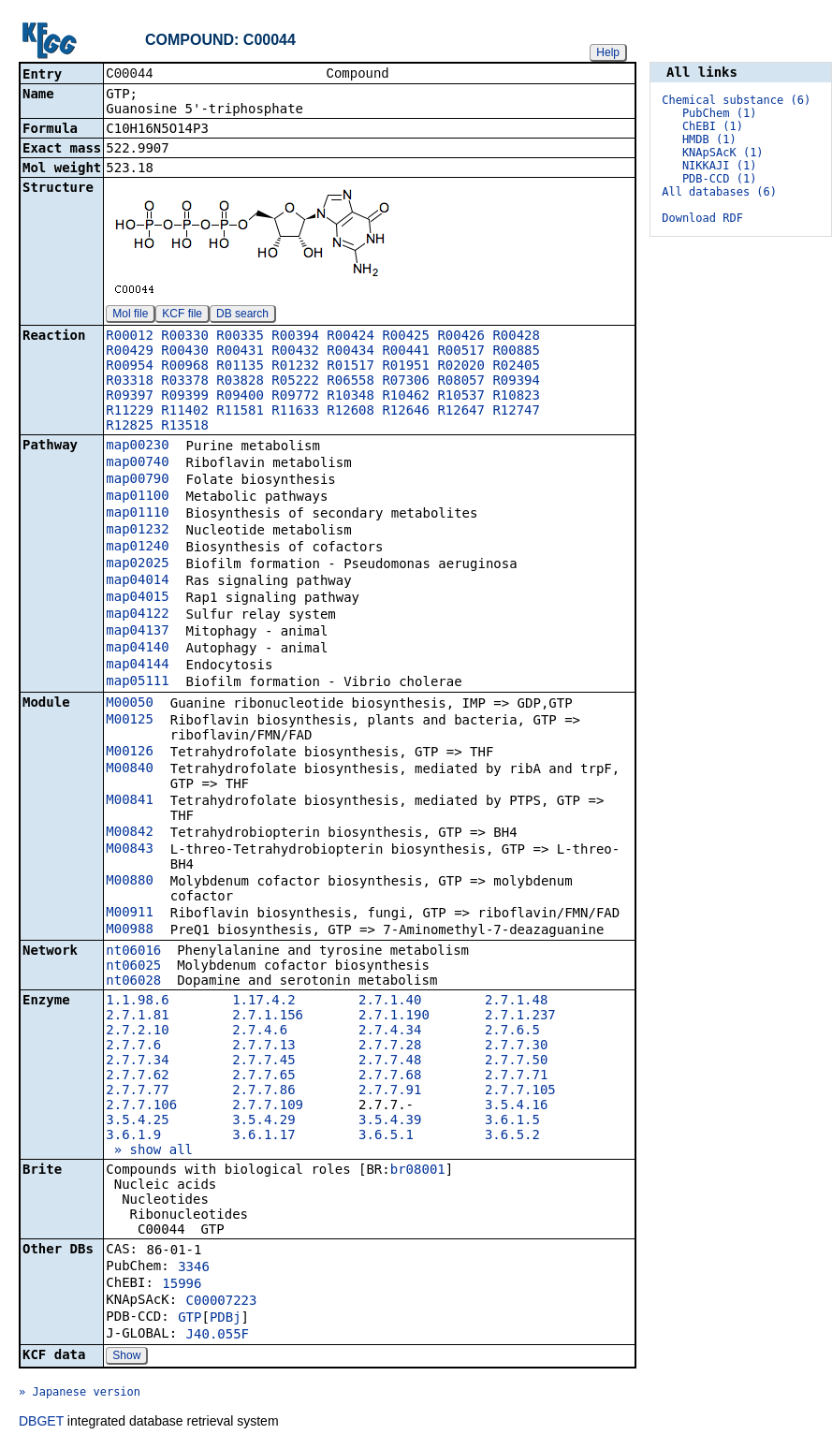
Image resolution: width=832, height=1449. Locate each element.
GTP (189, 1318)
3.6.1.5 (512, 1121)
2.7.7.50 (516, 1061)
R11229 (129, 411)
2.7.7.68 (389, 1076)
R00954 (129, 366)
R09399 (185, 396)
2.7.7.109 (267, 1106)
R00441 (406, 351)
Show (126, 1357)
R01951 (406, 366)
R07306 (406, 381)
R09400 (240, 396)
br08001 (417, 1171)
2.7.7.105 (520, 1091)
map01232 (137, 530)
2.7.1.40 (389, 1001)
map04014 (137, 581)
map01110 (137, 513)
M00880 (129, 881)
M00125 (129, 720)
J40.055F (217, 1335)
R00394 (295, 336)
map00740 (137, 463)
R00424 (350, 336)
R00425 (406, 336)
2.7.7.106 (141, 1106)
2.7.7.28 (389, 1046)
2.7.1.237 (520, 1016)
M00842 (129, 833)
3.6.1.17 (263, 1136)
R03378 (185, 381)
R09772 (295, 396)
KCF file (182, 315)
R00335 (240, 336)
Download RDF (702, 218)
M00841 (129, 801)
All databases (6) (719, 191)
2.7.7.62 (137, 1076)
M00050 (129, 703)
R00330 (185, 336)
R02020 (461, 366)
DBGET (41, 1422)
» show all (149, 1151)
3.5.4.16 (516, 1106)
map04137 (137, 631)
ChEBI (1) (712, 126)
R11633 (295, 411)
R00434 (350, 351)
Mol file (130, 315)
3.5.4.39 (389, 1121)
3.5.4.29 (263, 1121)
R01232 (295, 366)
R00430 (185, 351)
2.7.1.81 (137, 1016)
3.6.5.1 (386, 1136)
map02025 (137, 564)
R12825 (129, 426)
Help (608, 52)
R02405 (516, 366)
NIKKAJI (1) (719, 165)
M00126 (129, 752)
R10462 (406, 396)
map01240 (137, 547)
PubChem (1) (719, 113)
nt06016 (133, 951)
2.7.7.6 (133, 1046)
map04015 (137, 598)
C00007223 (221, 1302)
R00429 (129, 351)
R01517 (350, 366)
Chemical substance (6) (736, 100)
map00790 (137, 480)
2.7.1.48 (516, 1001)
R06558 (350, 381)
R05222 (295, 381)
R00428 (516, 336)
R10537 (461, 396)
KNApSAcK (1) (723, 152)
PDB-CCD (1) (719, 178)
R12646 (406, 411)
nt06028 (133, 981)
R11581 (240, 411)
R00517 (461, 351)
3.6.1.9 (133, 1136)
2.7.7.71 (516, 1076)
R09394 (516, 381)
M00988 (129, 930)
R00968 (185, 366)
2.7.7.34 (137, 1061)
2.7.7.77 (137, 1091)
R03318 (129, 381)
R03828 (240, 381)
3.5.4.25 (137, 1121)
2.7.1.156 (267, 1016)
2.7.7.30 (516, 1046)
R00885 (516, 351)
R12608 (350, 411)
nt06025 (133, 966)
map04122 (137, 614)
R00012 (129, 336)
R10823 (516, 396)
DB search (242, 315)
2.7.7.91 (389, 1091)
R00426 (461, 336)
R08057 (461, 381)
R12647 (461, 411)
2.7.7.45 (263, 1061)
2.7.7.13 (263, 1046)
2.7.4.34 (389, 1031)
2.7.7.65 (263, 1076)
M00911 (129, 913)
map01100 (137, 497)
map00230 (137, 446)
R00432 (295, 351)
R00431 (240, 351)
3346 (194, 1268)
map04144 (137, 665)
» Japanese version (79, 1393)
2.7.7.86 (263, 1091)
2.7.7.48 (389, 1061)
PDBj (225, 1318)
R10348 (350, 396)
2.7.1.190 (394, 1016)
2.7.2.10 (137, 1031)
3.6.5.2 (512, 1136)
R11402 (185, 411)
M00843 (129, 849)
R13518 (185, 426)
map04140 (137, 648)
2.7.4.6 (259, 1031)
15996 (181, 1285)
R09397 (129, 396)
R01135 (240, 366)
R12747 (516, 411)
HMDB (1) (709, 139)
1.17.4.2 (263, 1001)
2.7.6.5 (512, 1031)
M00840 (129, 769)
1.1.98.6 (137, 1001)
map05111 (137, 682)
